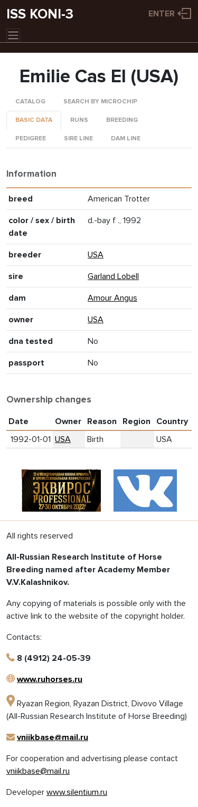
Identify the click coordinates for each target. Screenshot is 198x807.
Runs (79, 120)
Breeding (122, 120)
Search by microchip (100, 101)
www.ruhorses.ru (49, 679)
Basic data (33, 120)
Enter (161, 13)
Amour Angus (112, 298)
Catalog (30, 101)
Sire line (78, 138)
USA (95, 254)
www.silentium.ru (76, 792)
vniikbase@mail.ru (52, 737)
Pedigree (30, 138)
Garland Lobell (113, 276)
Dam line (125, 138)
